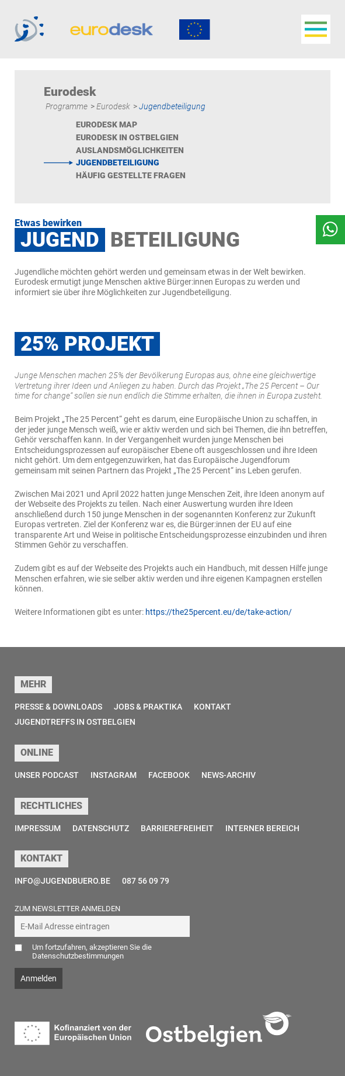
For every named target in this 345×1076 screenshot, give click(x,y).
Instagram (113, 775)
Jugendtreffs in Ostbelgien (75, 721)
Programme (67, 106)
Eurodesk (113, 106)
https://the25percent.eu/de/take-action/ (218, 612)
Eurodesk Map (106, 124)
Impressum (38, 828)
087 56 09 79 (145, 880)
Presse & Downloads (58, 706)
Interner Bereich (262, 828)
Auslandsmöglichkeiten (130, 150)
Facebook (169, 775)
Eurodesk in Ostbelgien (127, 137)
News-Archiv (228, 775)
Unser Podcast (47, 775)
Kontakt (212, 706)
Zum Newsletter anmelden (67, 908)
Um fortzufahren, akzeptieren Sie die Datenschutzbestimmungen (92, 951)
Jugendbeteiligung (117, 162)
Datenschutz (100, 828)
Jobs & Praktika (148, 706)
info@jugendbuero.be (62, 880)
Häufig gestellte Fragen (131, 175)
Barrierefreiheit (177, 828)
